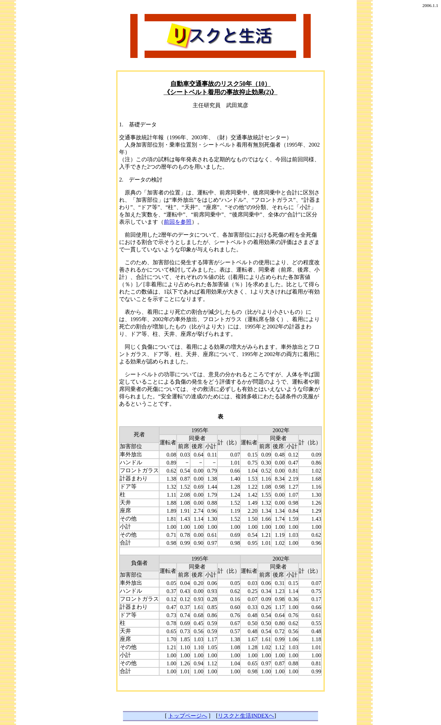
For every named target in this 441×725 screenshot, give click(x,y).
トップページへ (187, 716)
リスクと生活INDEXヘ (246, 716)
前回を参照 (178, 222)
